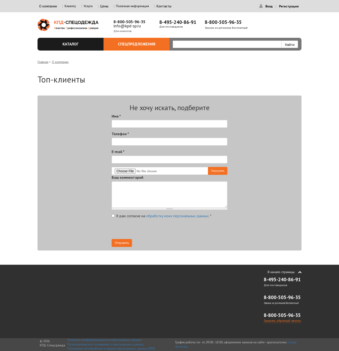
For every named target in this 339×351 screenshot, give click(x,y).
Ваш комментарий (127, 177)
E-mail (118, 151)
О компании (60, 62)
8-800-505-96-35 (129, 21)
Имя (116, 116)
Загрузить (217, 171)
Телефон (120, 133)
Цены (104, 6)
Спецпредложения (141, 44)
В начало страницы (281, 272)
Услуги (88, 6)
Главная (43, 62)
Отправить (122, 243)
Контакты (164, 6)
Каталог (80, 44)
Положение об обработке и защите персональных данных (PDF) (111, 349)
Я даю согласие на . (161, 216)
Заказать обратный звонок (282, 321)
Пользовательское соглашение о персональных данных (105, 344)
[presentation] (147, 230)
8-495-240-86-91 (177, 22)
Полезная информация (132, 6)
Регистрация (289, 6)
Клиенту (70, 6)
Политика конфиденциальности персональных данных (104, 340)
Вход (269, 6)
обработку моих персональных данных (177, 216)
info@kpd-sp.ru (127, 26)
